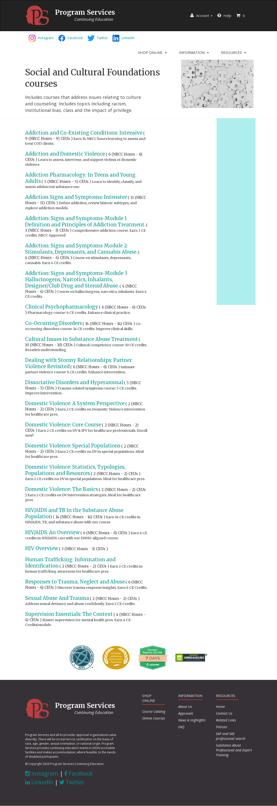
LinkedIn (39, 782)
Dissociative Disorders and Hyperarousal (74, 382)
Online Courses (153, 718)
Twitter (72, 782)
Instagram (41, 773)
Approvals (185, 713)
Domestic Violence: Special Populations (73, 446)
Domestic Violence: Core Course (63, 425)
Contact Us (224, 713)
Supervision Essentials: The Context (69, 614)
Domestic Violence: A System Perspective (75, 403)
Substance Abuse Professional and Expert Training (234, 750)
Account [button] (201, 15)
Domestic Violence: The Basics (61, 489)
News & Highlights (192, 720)
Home (220, 706)
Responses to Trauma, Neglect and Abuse (75, 582)
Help (224, 15)
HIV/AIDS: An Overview (52, 532)
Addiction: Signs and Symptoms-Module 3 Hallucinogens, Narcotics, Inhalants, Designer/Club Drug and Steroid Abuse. (76, 279)
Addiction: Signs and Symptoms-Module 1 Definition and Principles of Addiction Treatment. (85, 221)
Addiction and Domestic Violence (65, 154)
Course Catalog (153, 711)
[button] (152, 52)
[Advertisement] (236, 210)
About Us (185, 706)
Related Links (226, 720)
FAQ (181, 727)
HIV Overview (41, 548)
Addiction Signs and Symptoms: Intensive (76, 197)
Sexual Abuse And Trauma (57, 598)
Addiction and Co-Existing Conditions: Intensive (83, 133)
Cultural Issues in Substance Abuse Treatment (81, 339)
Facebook (78, 773)
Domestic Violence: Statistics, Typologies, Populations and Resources (75, 470)
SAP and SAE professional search (230, 736)
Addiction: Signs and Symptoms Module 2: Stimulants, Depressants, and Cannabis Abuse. (81, 249)
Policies (221, 727)
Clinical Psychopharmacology (61, 307)
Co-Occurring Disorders (53, 323)
